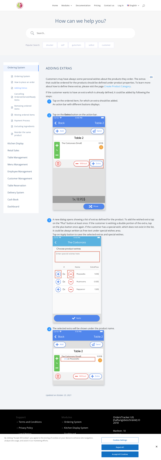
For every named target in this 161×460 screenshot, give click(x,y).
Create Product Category (117, 86)
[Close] (157, 448)
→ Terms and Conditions (29, 421)
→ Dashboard (68, 433)
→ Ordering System (71, 421)
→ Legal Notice (23, 433)
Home (55, 6)
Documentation (83, 6)
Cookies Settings (120, 441)
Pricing (97, 6)
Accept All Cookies (120, 455)
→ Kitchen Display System (74, 427)
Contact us (109, 6)
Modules (65, 6)
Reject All (120, 448)
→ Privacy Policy (24, 427)
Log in (121, 6)
